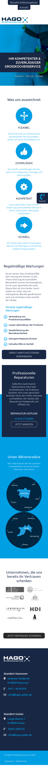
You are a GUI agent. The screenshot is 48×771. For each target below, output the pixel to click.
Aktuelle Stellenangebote (24, 2)
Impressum (9, 761)
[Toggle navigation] (41, 20)
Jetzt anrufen (24, 424)
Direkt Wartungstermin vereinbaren (24, 354)
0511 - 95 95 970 (15, 688)
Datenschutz (21, 761)
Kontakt (24, 7)
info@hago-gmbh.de (18, 694)
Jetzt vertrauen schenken (24, 635)
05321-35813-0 (14, 728)
